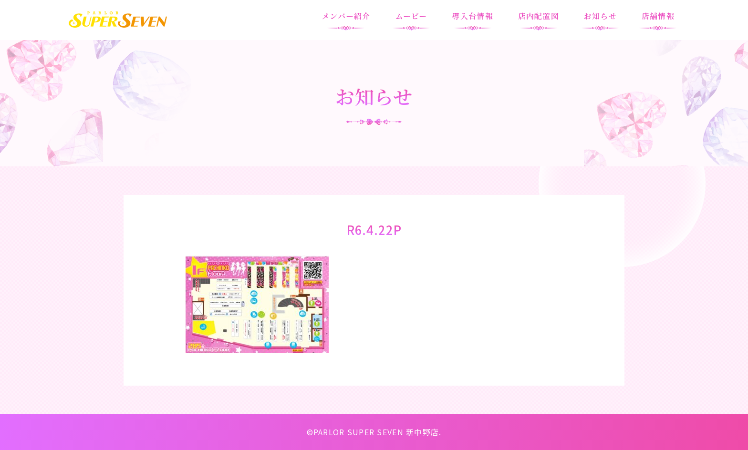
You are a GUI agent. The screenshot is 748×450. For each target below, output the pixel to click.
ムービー (411, 15)
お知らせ (600, 15)
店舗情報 (658, 15)
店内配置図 (538, 15)
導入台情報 (472, 15)
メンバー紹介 (346, 15)
